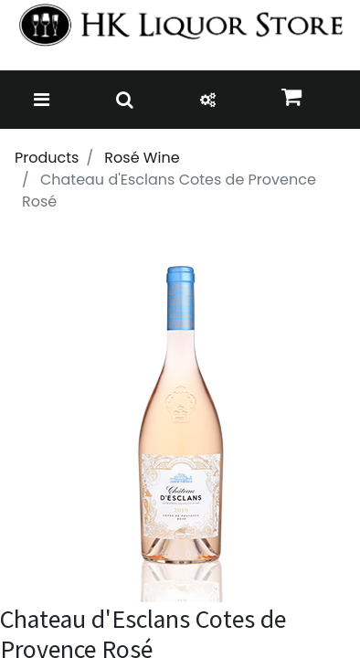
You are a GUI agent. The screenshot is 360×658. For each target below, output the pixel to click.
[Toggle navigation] (41, 99)
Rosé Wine (141, 157)
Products (47, 157)
